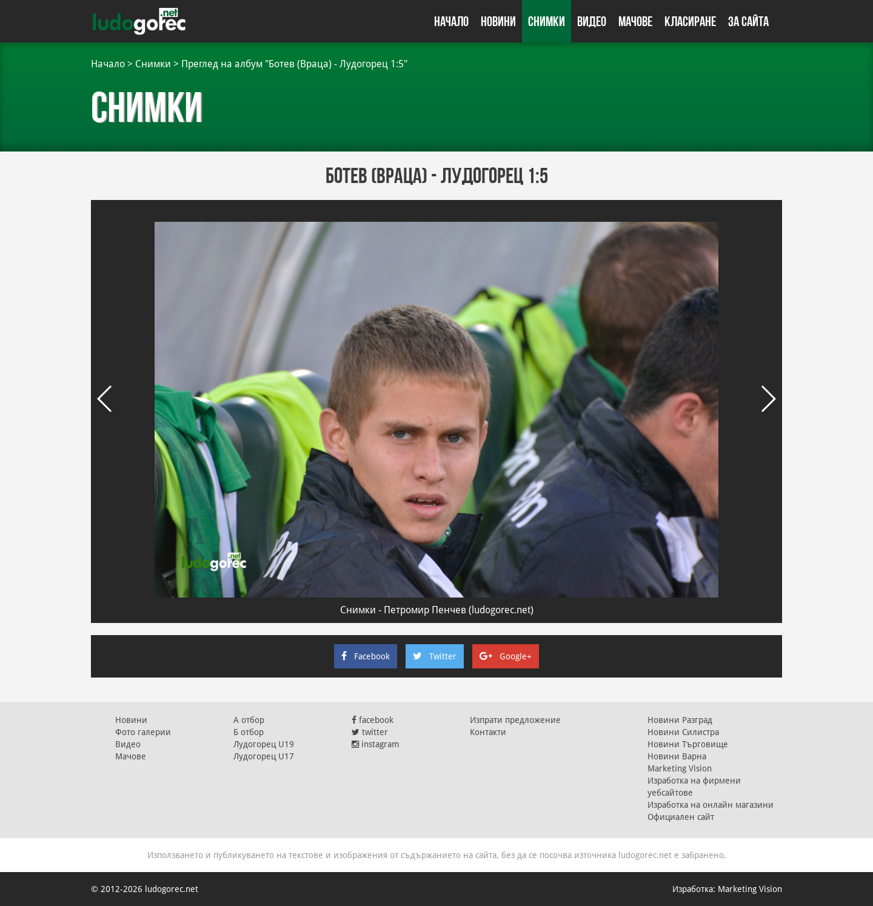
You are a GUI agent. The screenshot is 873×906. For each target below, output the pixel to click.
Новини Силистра (683, 732)
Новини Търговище (687, 744)
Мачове (635, 21)
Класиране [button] (690, 21)
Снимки (546, 21)
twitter (370, 732)
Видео (591, 21)
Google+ (506, 656)
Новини (498, 21)
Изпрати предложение (515, 720)
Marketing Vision (679, 768)
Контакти (488, 732)
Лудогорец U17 (263, 756)
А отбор (248, 720)
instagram (376, 744)
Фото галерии (143, 732)
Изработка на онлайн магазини (710, 805)
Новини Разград (679, 720)
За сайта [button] (748, 21)
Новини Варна (676, 756)
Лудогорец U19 (263, 744)
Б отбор (248, 732)
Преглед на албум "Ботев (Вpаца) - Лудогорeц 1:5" (294, 64)
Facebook (365, 656)
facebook (372, 720)
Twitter (435, 656)
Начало (451, 21)
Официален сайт (680, 817)
